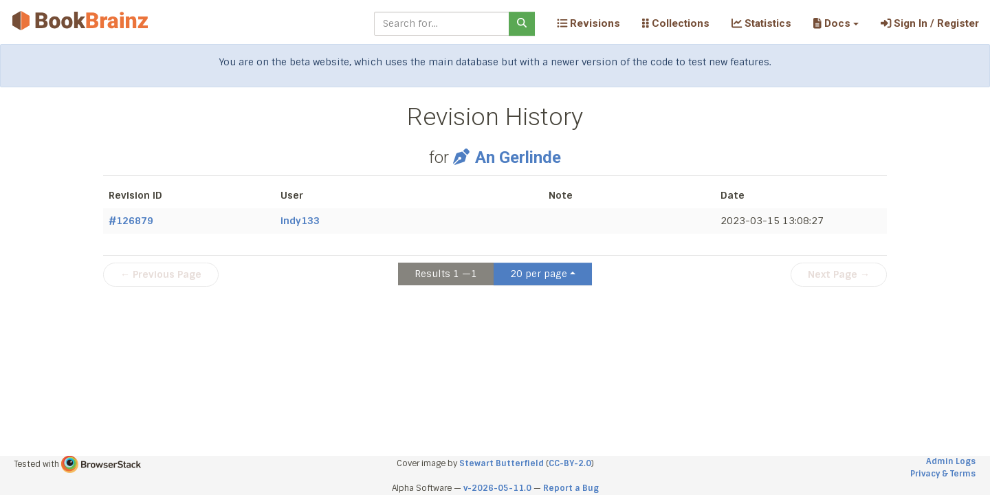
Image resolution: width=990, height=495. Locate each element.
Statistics (761, 23)
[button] (835, 23)
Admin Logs (951, 461)
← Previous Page (160, 274)
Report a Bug (571, 488)
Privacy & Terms (943, 473)
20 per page (538, 273)
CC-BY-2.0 (570, 463)
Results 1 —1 (446, 273)
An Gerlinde (506, 157)
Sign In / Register (930, 23)
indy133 (300, 220)
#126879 (131, 220)
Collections (676, 23)
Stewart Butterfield (501, 463)
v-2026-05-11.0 (497, 488)
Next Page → (839, 274)
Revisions (588, 23)
